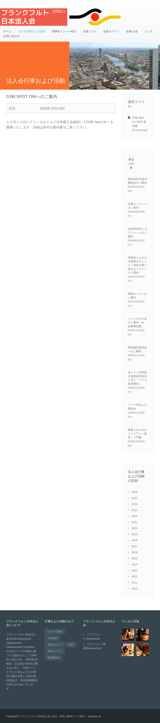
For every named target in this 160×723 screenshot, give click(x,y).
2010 (134, 588)
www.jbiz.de (94, 716)
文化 (71, 644)
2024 (134, 504)
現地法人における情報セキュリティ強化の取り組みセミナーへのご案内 (137, 265)
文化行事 (52, 638)
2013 (134, 570)
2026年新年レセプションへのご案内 (138, 232)
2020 (134, 528)
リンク (148, 31)
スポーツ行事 (55, 631)
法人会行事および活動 (31, 31)
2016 (134, 552)
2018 (134, 540)
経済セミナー (55, 651)
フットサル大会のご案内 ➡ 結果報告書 (137, 322)
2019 (134, 534)
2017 (134, 546)
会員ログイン (111, 31)
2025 (134, 498)
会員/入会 (132, 31)
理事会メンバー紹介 (64, 31)
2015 (134, 558)
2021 (134, 522)
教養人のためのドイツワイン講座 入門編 (137, 433)
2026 (134, 492)
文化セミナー (55, 644)
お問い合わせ (11, 36)
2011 (134, 582)
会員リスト (89, 31)
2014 (134, 564)
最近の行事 (131, 163)
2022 (134, 516)
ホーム (7, 31)
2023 (134, 510)
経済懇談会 (53, 657)
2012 (134, 576)
